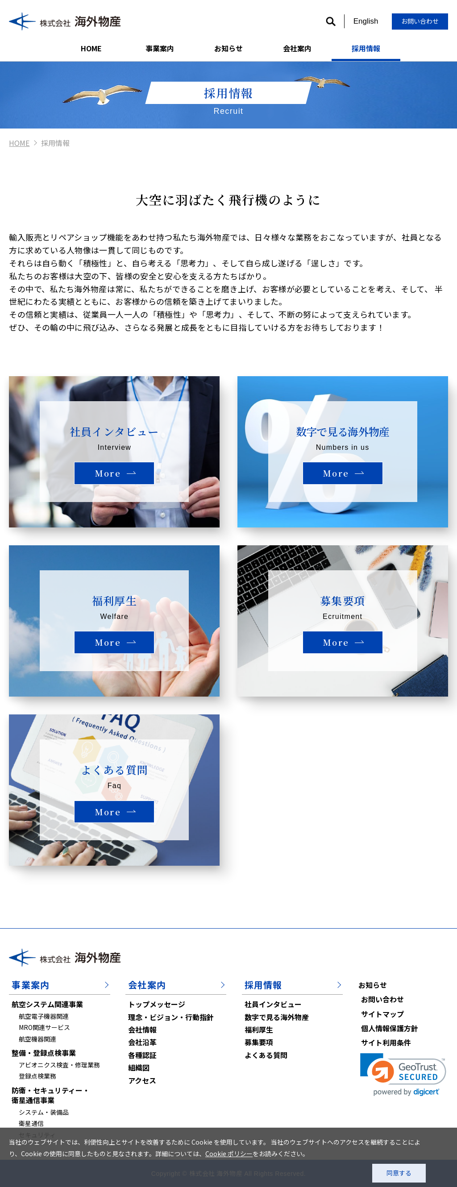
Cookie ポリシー (229, 1153)
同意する (398, 1172)
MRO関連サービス (44, 1027)
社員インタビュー (273, 1004)
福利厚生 (259, 1029)
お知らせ (228, 48)
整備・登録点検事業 (44, 1052)
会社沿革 (142, 1042)
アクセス (142, 1080)
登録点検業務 (37, 1075)
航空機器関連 (37, 1038)
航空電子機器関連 (44, 1016)
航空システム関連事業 (47, 1004)
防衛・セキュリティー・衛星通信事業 (51, 1095)
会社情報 (142, 1029)
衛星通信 (31, 1123)
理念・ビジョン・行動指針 (171, 1017)
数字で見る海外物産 (277, 1017)
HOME (91, 48)
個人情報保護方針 (389, 1028)
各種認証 (142, 1055)
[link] (403, 1074)
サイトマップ (382, 1014)
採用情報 (366, 48)
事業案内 (159, 48)
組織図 (139, 1067)
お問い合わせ (420, 21)
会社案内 (297, 48)
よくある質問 (266, 1055)
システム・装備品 (44, 1112)
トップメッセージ (156, 1004)
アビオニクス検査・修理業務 (59, 1064)
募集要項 (259, 1042)
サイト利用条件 (386, 1042)
